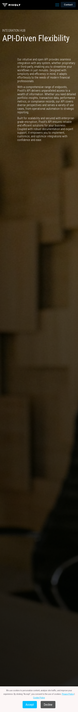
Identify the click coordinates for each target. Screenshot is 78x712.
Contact (68, 4)
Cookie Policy (39, 697)
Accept (30, 704)
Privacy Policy (68, 694)
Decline (48, 704)
